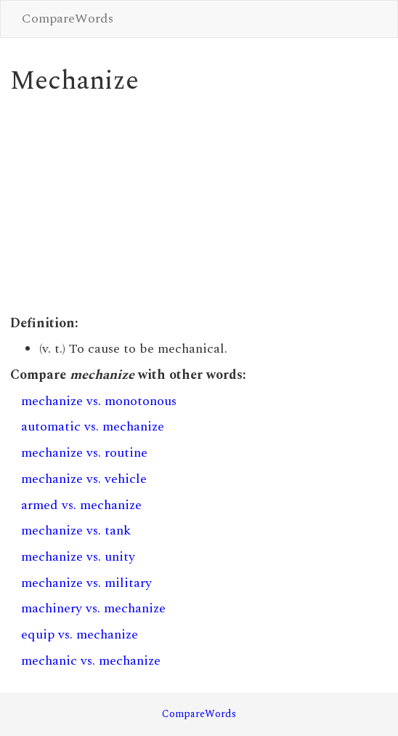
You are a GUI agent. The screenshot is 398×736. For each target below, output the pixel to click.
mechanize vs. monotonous (98, 401)
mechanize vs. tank (76, 530)
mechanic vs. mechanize (91, 661)
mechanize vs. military (86, 583)
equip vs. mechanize (79, 634)
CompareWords (67, 18)
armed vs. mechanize (81, 505)
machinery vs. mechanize (93, 608)
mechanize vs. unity (78, 557)
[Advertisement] (199, 205)
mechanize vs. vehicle (84, 479)
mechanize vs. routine (84, 453)
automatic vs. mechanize (92, 426)
